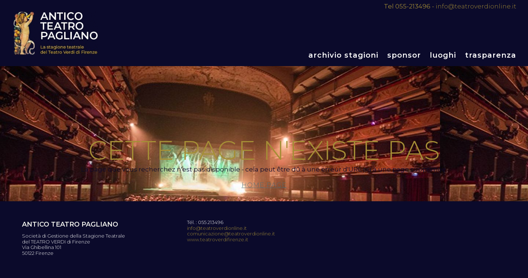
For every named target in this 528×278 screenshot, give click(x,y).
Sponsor (404, 55)
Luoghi (443, 55)
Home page (264, 185)
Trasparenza (490, 55)
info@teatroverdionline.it (476, 6)
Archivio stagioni (343, 55)
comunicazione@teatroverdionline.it (231, 234)
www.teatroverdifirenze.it (217, 239)
